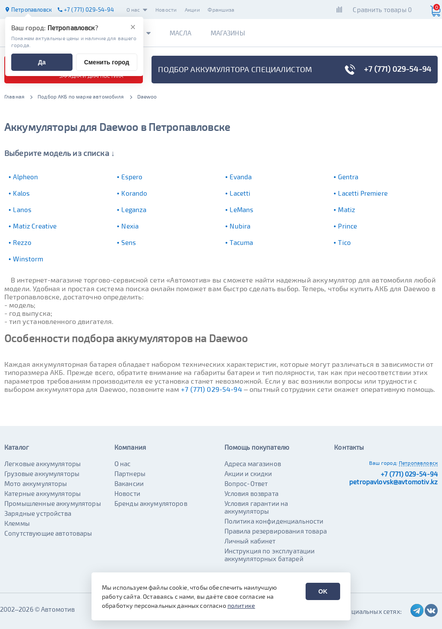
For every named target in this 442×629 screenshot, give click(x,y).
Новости (166, 9)
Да (42, 62)
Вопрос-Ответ (246, 483)
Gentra (348, 177)
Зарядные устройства (37, 513)
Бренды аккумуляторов (150, 503)
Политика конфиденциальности (274, 521)
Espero (131, 177)
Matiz (346, 209)
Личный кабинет (250, 541)
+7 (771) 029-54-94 (211, 389)
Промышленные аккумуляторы (52, 503)
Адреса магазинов (252, 463)
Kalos (21, 193)
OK (323, 591)
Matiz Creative (35, 226)
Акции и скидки (248, 473)
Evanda (241, 177)
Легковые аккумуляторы (42, 463)
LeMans (241, 209)
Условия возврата (251, 493)
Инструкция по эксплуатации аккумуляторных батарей (269, 554)
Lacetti (240, 193)
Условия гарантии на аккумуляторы (256, 507)
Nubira (240, 226)
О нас (137, 9)
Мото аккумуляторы (35, 483)
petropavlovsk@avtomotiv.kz (393, 482)
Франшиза (221, 9)
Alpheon (25, 177)
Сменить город (106, 62)
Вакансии (129, 483)
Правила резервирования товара (275, 531)
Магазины (228, 33)
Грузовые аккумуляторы (41, 473)
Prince (347, 226)
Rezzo (22, 242)
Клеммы (17, 523)
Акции (192, 9)
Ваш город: (383, 463)
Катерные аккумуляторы (42, 493)
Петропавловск (418, 463)
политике (241, 605)
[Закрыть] (133, 27)
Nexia (130, 226)
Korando (134, 193)
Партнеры (129, 473)
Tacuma (241, 242)
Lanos (22, 209)
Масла (181, 33)
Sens (128, 242)
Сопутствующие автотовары (48, 533)
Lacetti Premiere (362, 193)
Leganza (133, 209)
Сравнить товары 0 (382, 9)
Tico (344, 242)
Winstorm (28, 259)
